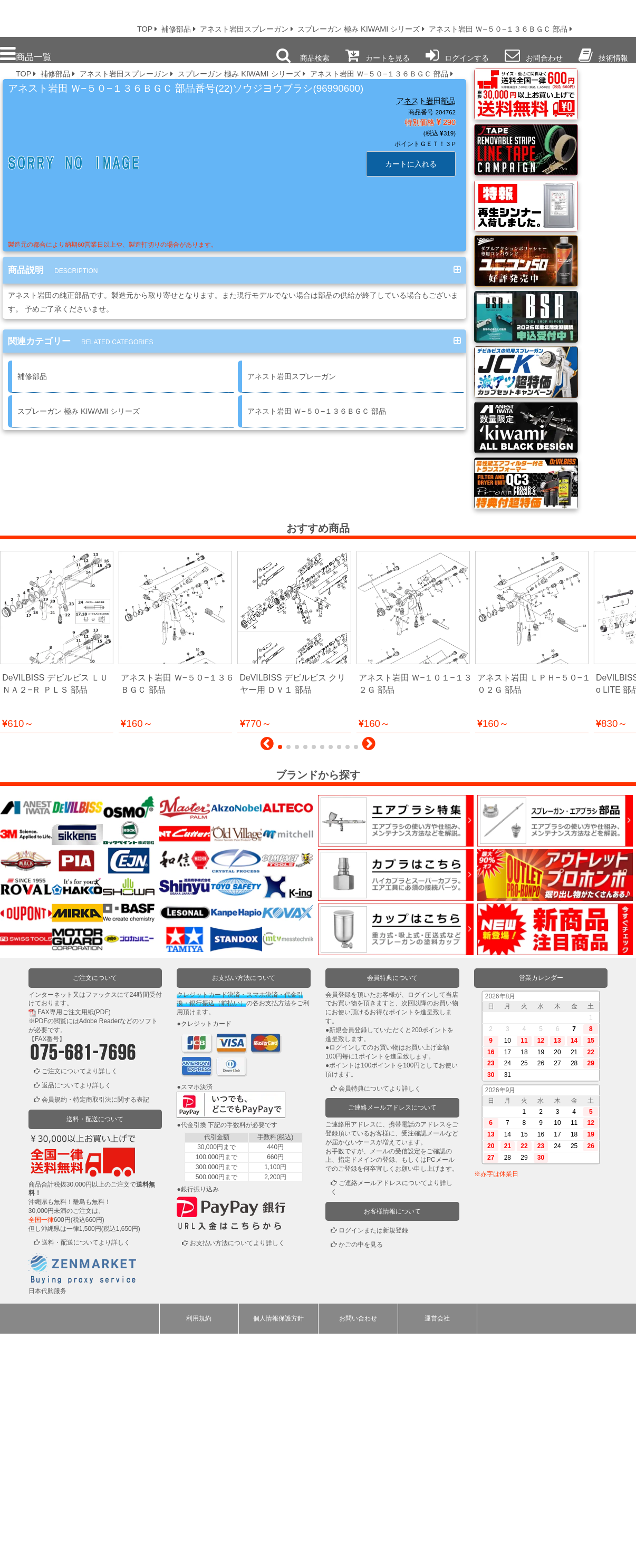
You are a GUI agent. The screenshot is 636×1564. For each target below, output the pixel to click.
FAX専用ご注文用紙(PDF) (74, 1242)
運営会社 (437, 1548)
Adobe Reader (99, 1251)
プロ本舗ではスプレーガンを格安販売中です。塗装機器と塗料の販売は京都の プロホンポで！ (63, 16)
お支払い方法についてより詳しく (237, 1473)
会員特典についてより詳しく (380, 1319)
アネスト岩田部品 (426, 100)
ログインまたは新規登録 (373, 1460)
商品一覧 (26, 54)
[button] (267, 977)
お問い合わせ (358, 1548)
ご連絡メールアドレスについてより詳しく (391, 1418)
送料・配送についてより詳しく (86, 1472)
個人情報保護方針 (278, 1548)
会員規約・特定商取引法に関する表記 (95, 1330)
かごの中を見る (361, 1475)
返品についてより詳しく (76, 1315)
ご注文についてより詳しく (80, 1301)
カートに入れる (411, 164)
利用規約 (198, 1548)
